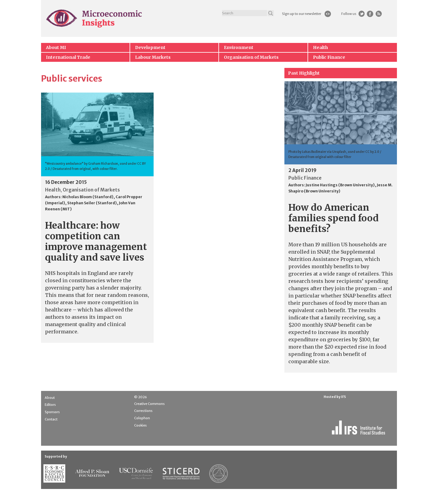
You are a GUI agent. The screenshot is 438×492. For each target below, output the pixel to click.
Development (150, 47)
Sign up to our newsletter (301, 14)
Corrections (143, 411)
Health (320, 47)
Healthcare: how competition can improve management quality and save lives (96, 241)
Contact (51, 419)
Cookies (140, 425)
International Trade (68, 57)
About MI (56, 47)
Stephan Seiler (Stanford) (92, 203)
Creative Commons (149, 404)
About (50, 397)
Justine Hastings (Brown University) (340, 185)
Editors (50, 404)
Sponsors (52, 412)
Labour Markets (153, 57)
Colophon (142, 418)
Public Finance (329, 57)
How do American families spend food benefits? (333, 218)
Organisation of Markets (251, 57)
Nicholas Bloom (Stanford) (87, 197)
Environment (238, 47)
